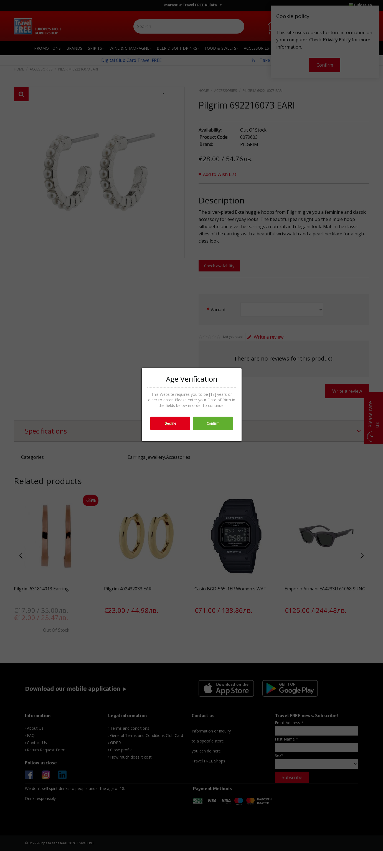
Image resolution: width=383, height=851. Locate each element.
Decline (170, 423)
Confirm (213, 423)
